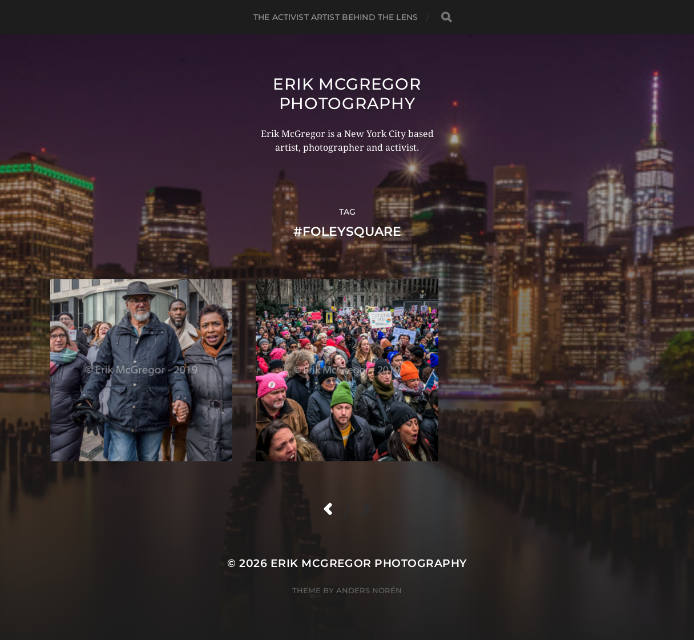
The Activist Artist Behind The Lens (335, 17)
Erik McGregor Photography (347, 93)
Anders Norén (369, 590)
